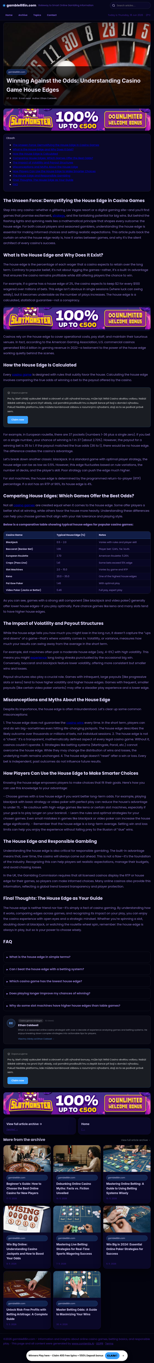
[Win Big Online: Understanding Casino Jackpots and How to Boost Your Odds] (27, 1237)
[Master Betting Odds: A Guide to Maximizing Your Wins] (77, 1300)
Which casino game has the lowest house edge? (44, 981)
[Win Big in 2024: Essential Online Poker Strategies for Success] (127, 1237)
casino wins (75, 723)
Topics (37, 15)
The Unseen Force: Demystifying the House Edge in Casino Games (56, 145)
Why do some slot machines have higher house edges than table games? (63, 1006)
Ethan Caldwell (28, 1025)
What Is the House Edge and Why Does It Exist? (43, 149)
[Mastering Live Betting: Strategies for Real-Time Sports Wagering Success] (77, 1237)
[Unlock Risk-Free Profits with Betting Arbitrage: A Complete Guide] (27, 1300)
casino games (24, 505)
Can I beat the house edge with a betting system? (45, 969)
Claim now (17, 419)
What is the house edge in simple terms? (38, 957)
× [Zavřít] (123, 1355)
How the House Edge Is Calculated (35, 154)
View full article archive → (136, 1140)
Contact (52, 15)
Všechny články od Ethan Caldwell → (36, 1038)
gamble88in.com (21, 5)
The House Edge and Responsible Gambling (41, 176)
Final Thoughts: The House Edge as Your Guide (43, 180)
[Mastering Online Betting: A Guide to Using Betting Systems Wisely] (127, 1174)
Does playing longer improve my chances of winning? (48, 993)
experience (38, 657)
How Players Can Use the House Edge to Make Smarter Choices (54, 171)
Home (8, 15)
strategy (59, 215)
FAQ (15, 184)
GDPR (99, 1343)
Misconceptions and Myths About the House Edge (45, 167)
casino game (22, 374)
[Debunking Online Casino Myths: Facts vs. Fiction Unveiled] (77, 1174)
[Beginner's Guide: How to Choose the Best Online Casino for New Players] (27, 1174)
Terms (109, 1343)
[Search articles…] (132, 5)
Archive (22, 15)
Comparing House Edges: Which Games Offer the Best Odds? (53, 158)
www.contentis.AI (83, 1343)
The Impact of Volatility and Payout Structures (43, 162)
